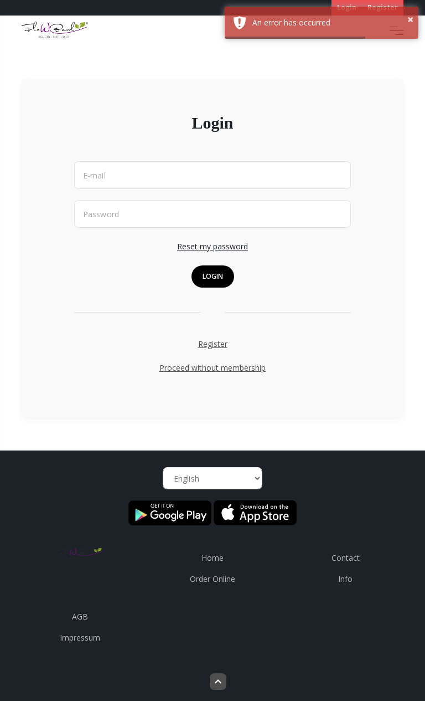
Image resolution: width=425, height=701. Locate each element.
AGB (80, 616)
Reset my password (212, 246)
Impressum (80, 637)
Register (212, 344)
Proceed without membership (212, 367)
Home (212, 557)
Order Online (212, 579)
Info (345, 579)
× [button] (410, 19)
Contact (345, 557)
